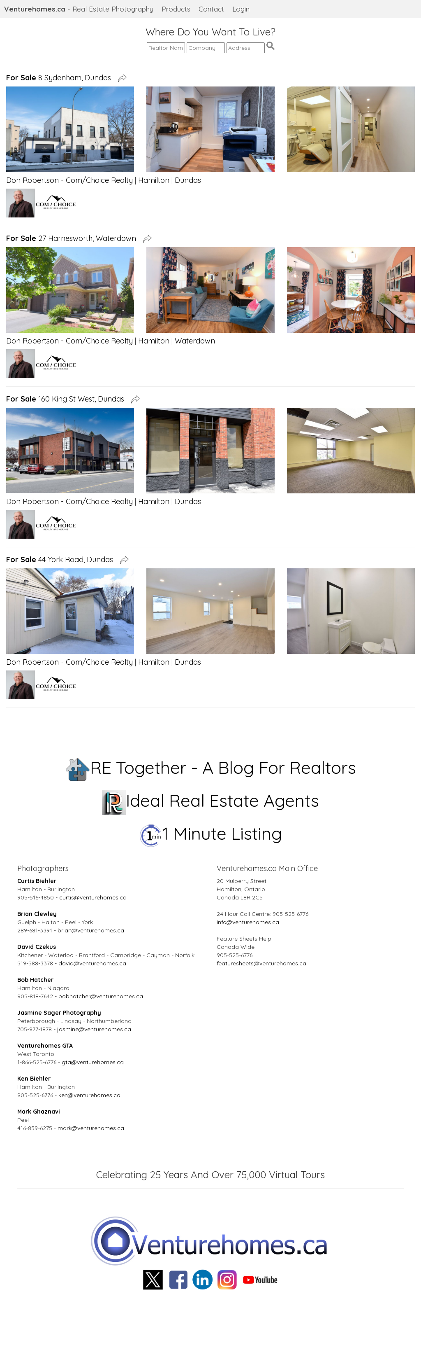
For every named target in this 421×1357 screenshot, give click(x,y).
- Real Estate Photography (78, 9)
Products (176, 9)
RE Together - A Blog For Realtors (210, 767)
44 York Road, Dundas (61, 559)
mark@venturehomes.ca (91, 1128)
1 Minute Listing (210, 833)
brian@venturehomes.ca (91, 930)
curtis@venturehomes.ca (93, 897)
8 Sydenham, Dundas (60, 77)
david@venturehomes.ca (92, 963)
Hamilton (153, 180)
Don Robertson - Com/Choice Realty (69, 180)
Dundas (188, 180)
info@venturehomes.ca (248, 922)
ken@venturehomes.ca (89, 1095)
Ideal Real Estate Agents (210, 800)
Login (241, 9)
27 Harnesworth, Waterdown (73, 238)
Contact (211, 9)
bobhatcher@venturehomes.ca (100, 996)
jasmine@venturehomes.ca (94, 1029)
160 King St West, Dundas (67, 399)
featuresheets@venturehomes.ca (261, 963)
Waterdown (195, 341)
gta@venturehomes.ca (93, 1062)
